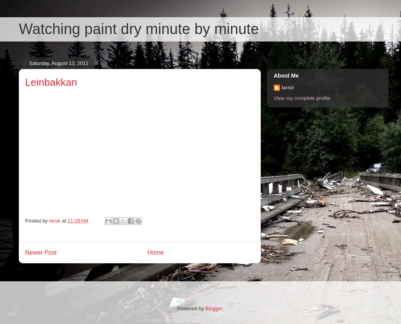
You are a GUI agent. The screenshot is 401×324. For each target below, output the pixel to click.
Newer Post (41, 252)
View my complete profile (302, 98)
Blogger (213, 308)
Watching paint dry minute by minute (139, 29)
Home (156, 252)
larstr (288, 88)
